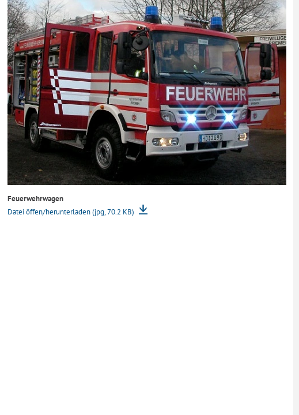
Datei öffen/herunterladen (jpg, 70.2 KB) (71, 212)
